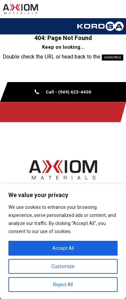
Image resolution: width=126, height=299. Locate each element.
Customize (63, 266)
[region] (63, 241)
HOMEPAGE (112, 57)
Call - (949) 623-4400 (63, 92)
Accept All (63, 248)
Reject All (63, 284)
